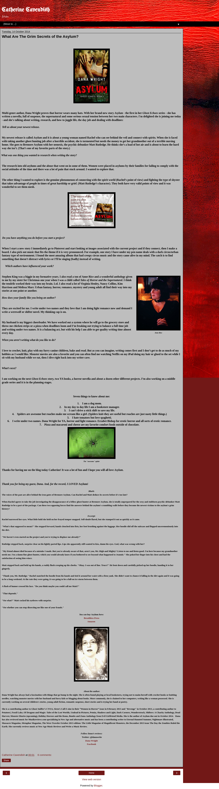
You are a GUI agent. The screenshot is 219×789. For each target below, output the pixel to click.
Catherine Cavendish (26, 10)
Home (91, 773)
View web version (91, 779)
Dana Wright (91, 740)
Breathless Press (91, 618)
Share (6, 760)
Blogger (98, 785)
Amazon (91, 621)
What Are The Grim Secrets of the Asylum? (40, 36)
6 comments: (45, 755)
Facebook (91, 744)
